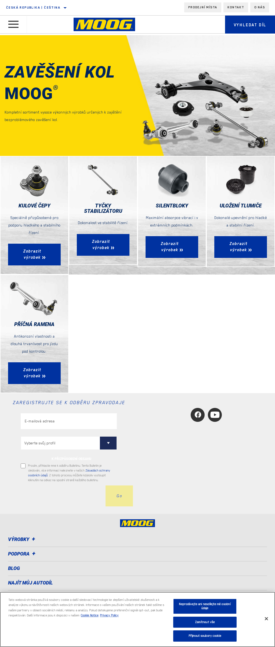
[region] (137, 619)
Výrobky (22, 539)
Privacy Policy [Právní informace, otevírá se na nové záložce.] (109, 615)
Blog (14, 568)
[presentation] (61, 496)
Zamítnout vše (205, 622)
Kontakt (235, 7)
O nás (259, 7)
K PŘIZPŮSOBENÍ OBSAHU (71, 459)
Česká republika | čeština (33, 7)
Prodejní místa (202, 7)
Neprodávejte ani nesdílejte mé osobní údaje (205, 606)
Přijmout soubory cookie (205, 636)
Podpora (22, 554)
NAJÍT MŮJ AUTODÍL (30, 583)
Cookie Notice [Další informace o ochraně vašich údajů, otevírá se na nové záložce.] (90, 615)
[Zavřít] (266, 619)
